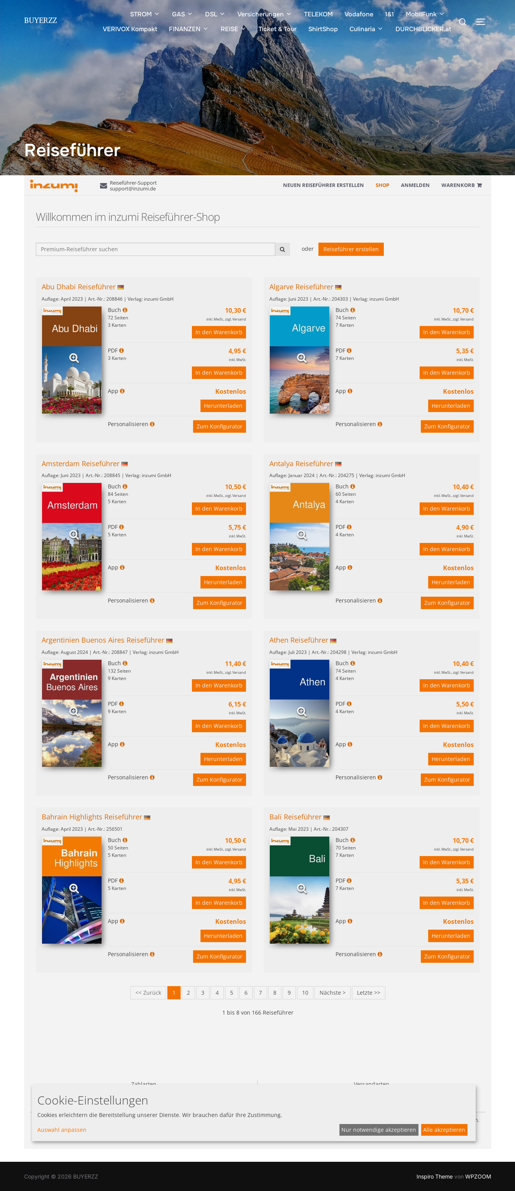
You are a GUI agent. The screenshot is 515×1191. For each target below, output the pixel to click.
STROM (145, 14)
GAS (182, 14)
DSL (215, 14)
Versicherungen (264, 14)
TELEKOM (318, 14)
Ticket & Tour (277, 29)
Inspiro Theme (435, 1176)
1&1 (389, 14)
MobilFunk (425, 14)
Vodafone (359, 14)
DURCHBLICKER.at (423, 29)
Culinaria (367, 29)
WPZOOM (478, 1176)
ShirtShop (323, 29)
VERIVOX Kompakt (130, 29)
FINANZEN (189, 29)
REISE (234, 29)
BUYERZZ (40, 22)
